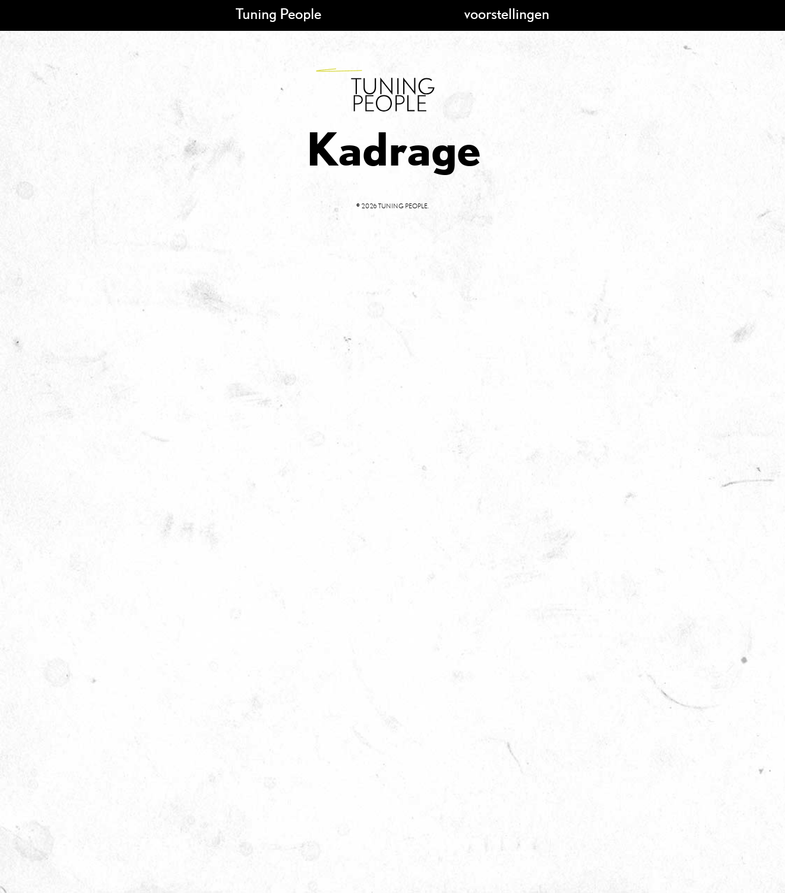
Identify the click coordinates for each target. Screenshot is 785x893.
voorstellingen (506, 13)
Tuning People (278, 13)
